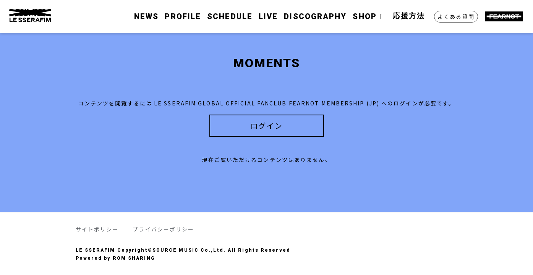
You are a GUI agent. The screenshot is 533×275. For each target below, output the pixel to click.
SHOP (369, 16)
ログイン (266, 125)
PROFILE (183, 16)
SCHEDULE (230, 16)
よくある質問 (456, 16)
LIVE (268, 16)
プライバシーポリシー (163, 229)
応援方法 (409, 15)
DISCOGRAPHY (315, 16)
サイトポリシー (97, 229)
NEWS (146, 16)
